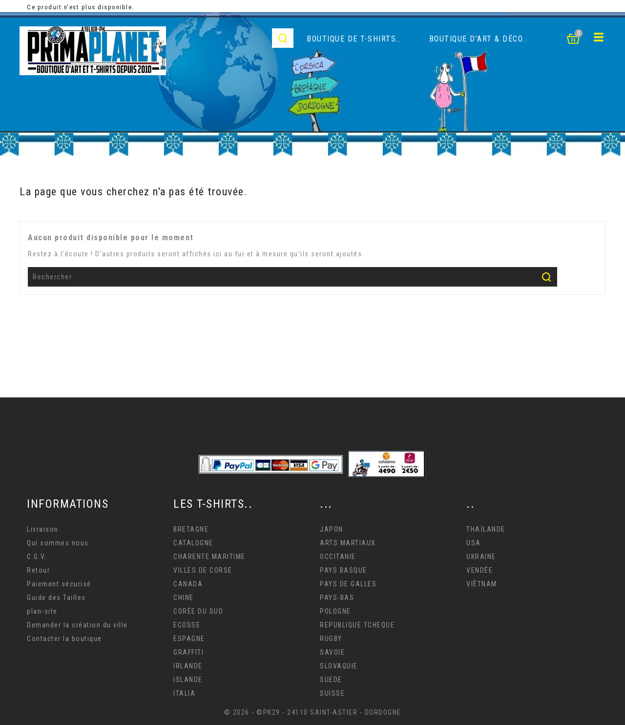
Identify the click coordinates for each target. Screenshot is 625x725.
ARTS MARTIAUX (348, 543)
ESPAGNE (189, 638)
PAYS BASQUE (343, 570)
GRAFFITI (188, 652)
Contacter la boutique (64, 638)
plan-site (42, 611)
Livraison (43, 529)
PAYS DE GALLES (348, 584)
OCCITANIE (338, 556)
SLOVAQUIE (339, 666)
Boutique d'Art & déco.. (478, 38)
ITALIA (184, 693)
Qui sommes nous (58, 543)
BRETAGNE (190, 529)
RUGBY (331, 638)
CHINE (183, 597)
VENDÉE (479, 570)
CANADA (188, 584)
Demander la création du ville (77, 625)
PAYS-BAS (337, 597)
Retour (38, 570)
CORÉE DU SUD (198, 611)
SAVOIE (332, 652)
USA (473, 543)
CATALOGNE (193, 543)
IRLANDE (188, 666)
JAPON (331, 529)
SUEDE (331, 680)
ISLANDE (188, 680)
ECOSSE (186, 625)
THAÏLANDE (485, 529)
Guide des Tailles (56, 597)
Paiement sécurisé (59, 584)
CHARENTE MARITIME (209, 556)
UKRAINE (481, 556)
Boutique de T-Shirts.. (353, 38)
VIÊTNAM (481, 584)
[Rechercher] (292, 277)
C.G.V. (36, 556)
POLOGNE (335, 611)
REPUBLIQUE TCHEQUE (357, 625)
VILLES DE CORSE (202, 570)
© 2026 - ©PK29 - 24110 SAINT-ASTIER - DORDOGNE (312, 712)
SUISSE (332, 693)
